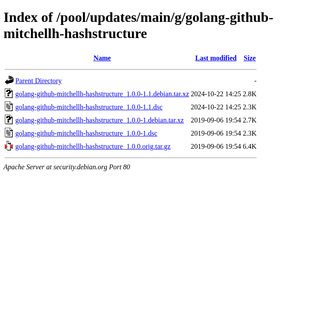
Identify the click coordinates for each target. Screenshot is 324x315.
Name (102, 58)
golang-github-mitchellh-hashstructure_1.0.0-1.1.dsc (89, 107)
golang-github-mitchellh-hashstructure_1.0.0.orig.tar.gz (93, 146)
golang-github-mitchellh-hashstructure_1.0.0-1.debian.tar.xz (99, 120)
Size (250, 58)
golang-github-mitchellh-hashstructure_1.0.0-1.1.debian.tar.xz (102, 94)
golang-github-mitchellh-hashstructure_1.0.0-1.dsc (86, 133)
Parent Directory (38, 80)
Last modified (216, 58)
